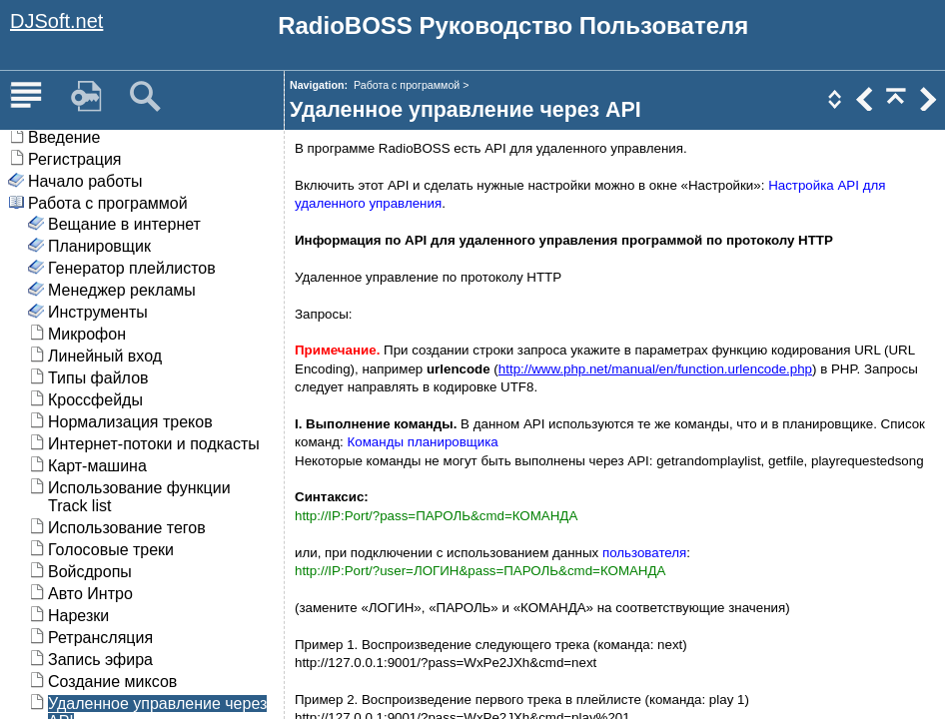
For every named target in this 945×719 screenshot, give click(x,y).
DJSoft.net (56, 21)
